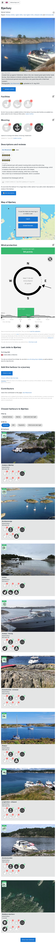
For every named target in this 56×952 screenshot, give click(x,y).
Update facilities (29, 113)
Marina (18, 417)
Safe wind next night (30, 417)
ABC (13, 425)
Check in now (7, 373)
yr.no (18, 334)
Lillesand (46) (38, 15)
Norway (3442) (10, 15)
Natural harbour (7, 417)
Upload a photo (8, 89)
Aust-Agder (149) (28, 15)
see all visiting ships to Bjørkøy (35, 359)
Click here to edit (32, 342)
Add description (8, 193)
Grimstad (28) (49, 15)
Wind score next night (34, 425)
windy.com (50, 337)
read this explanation (35, 331)
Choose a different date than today (9, 378)
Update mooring (17, 138)
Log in (28, 219)
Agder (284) (19, 15)
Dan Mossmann (15, 83)
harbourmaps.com (14, 2)
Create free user (28, 225)
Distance (5, 425)
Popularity (21, 425)
